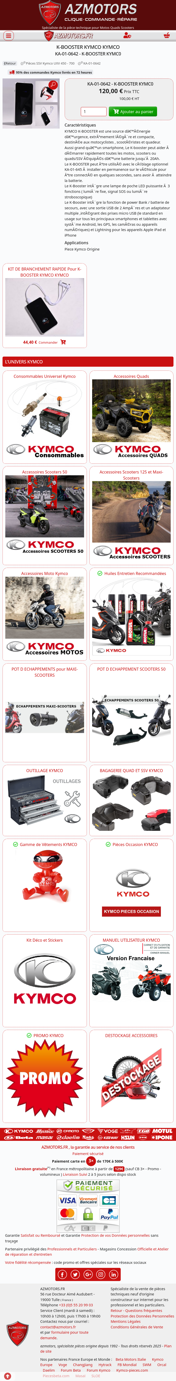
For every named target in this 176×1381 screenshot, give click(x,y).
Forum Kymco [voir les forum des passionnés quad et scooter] (98, 1370)
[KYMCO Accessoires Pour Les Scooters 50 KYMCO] (44, 514)
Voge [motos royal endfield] (62, 1364)
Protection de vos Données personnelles (115, 1235)
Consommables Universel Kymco (45, 376)
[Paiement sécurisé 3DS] (88, 1206)
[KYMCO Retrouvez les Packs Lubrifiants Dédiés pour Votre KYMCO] (131, 615)
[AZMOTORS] (131, 1078)
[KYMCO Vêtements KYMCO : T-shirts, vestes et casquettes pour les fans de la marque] (44, 877)
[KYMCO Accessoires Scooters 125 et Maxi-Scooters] (131, 520)
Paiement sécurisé (88, 1153)
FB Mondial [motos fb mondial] (127, 1364)
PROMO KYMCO (45, 1035)
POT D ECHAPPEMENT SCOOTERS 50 (131, 669)
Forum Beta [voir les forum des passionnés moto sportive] (71, 1370)
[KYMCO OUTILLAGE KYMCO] (44, 800)
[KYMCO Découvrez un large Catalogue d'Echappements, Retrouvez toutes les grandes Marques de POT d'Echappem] (131, 711)
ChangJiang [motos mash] (82, 1364)
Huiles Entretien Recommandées (131, 573)
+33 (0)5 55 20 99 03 (76, 1305)
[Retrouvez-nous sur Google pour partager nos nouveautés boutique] (88, 1274)
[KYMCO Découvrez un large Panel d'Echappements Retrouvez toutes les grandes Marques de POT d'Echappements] (44, 717)
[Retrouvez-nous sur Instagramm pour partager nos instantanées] (100, 1274)
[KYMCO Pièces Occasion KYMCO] (131, 887)
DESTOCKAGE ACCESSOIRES (131, 1035)
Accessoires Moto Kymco (44, 573)
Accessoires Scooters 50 (44, 472)
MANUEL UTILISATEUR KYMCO (131, 940)
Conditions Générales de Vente (137, 1327)
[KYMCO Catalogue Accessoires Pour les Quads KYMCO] (131, 418)
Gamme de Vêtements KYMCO (44, 844)
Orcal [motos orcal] (161, 1364)
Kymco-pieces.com (132, 1370)
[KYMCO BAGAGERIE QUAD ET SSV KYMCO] (131, 802)
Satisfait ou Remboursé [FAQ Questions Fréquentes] (40, 1235)
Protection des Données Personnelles (142, 1316)
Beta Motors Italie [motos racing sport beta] (131, 1359)
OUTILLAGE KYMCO (44, 770)
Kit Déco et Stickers (45, 940)
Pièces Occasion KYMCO (131, 844)
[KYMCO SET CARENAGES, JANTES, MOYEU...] (44, 1078)
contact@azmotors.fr (58, 1327)
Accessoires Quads (131, 376)
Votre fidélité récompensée (28, 1262)
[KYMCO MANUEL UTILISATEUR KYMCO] (131, 972)
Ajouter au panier (133, 111)
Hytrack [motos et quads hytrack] (105, 1364)
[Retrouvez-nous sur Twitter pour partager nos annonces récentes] (75, 1274)
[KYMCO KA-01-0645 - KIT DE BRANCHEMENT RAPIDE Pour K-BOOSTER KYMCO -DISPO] (44, 307)
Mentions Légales (126, 1321)
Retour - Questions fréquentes (136, 1310)
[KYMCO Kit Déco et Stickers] (44, 982)
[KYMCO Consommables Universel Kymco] (44, 418)
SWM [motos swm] (147, 1364)
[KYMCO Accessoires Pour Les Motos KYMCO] (44, 615)
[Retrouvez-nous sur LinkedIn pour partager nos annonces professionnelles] (113, 1274)
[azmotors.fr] (68, 36)
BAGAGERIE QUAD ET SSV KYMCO (131, 770)
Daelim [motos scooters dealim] (49, 1370)
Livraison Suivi (75, 1174)
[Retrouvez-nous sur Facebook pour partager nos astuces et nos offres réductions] (62, 1274)
